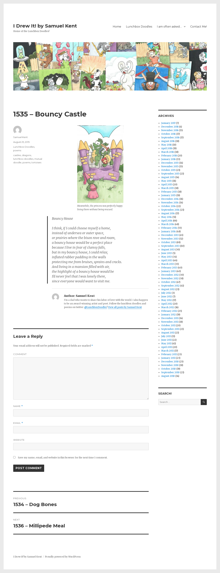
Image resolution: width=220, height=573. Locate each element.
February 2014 (169, 227)
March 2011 (167, 350)
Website (19, 439)
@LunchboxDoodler (95, 307)
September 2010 (170, 372)
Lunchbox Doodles (139, 26)
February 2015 (169, 191)
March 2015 (167, 188)
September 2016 (170, 137)
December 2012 (170, 274)
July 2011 (166, 336)
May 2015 (166, 180)
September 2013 (170, 246)
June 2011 (166, 339)
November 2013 (170, 238)
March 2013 (167, 264)
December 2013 (170, 235)
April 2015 (166, 184)
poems (17, 150)
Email (18, 423)
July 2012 (166, 292)
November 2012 (170, 278)
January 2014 (168, 231)
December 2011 (169, 318)
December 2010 (170, 361)
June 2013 (166, 253)
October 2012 (168, 282)
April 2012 (166, 303)
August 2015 (168, 177)
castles (17, 155)
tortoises (36, 162)
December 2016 (170, 126)
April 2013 (166, 260)
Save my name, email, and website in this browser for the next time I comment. (62, 457)
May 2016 (166, 144)
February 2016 (169, 155)
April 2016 (166, 148)
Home (117, 26)
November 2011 (169, 321)
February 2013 (169, 267)
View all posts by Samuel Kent (125, 307)
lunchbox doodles (23, 158)
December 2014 (170, 199)
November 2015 (169, 166)
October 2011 (168, 325)
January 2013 (168, 271)
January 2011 (168, 358)
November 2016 (169, 130)
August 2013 (168, 249)
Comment (20, 354)
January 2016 (168, 159)
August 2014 (168, 213)
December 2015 (170, 162)
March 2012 (167, 307)
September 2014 (170, 209)
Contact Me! (198, 26)
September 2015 (170, 173)
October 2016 (168, 133)
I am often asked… (169, 26)
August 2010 (168, 376)
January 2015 (168, 195)
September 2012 (170, 285)
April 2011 (166, 347)
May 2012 (166, 300)
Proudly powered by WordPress (63, 556)
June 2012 (166, 296)
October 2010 (168, 368)
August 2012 (168, 289)
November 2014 (170, 202)
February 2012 (169, 311)
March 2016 (167, 152)
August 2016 (168, 141)
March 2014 (167, 224)
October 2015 (168, 170)
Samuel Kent (20, 137)
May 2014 (166, 217)
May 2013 (166, 256)
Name (18, 406)
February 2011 (169, 354)
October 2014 (168, 206)
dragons (26, 155)
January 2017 (168, 123)
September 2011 (170, 329)
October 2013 (168, 242)
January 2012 (168, 314)
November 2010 (170, 365)
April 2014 (166, 220)
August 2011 (167, 332)
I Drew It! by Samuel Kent (45, 26)
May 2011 (166, 343)
